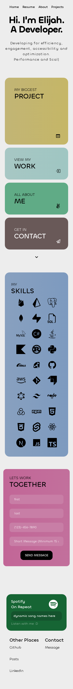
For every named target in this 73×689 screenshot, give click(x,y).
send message (36, 555)
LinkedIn (16, 670)
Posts (14, 659)
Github (15, 647)
